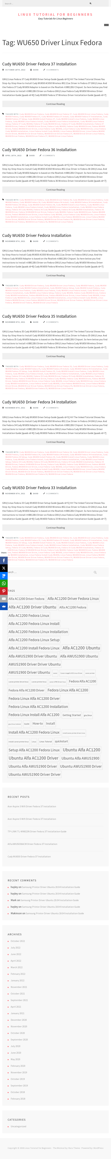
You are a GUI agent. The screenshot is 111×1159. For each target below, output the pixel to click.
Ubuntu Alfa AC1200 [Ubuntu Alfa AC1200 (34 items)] (81, 750)
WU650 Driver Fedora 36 (36, 222)
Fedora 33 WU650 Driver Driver (32, 550)
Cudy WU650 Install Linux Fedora (71, 119)
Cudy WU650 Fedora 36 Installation (86, 202)
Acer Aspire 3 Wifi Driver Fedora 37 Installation (32, 806)
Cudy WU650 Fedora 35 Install (55, 369)
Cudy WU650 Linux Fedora (43, 290)
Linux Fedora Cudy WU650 (50, 129)
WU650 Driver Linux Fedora (61, 136)
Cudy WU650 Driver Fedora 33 (58, 538)
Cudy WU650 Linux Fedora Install (28, 121)
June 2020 (16, 1052)
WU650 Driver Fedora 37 (36, 136)
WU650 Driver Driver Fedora (30, 133)
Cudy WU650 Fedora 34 (30, 454)
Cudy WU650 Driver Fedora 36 (58, 200)
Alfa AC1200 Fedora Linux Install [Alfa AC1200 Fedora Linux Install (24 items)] (34, 623)
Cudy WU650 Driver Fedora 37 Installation (39, 64)
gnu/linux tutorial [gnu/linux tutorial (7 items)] (15, 724)
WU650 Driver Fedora (15, 136)
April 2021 (16, 1006)
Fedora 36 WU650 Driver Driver (32, 212)
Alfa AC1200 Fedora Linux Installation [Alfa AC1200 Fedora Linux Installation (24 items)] (38, 631)
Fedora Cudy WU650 (56, 126)
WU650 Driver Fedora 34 (36, 474)
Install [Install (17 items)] (50, 723)
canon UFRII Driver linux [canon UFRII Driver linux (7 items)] (58, 682)
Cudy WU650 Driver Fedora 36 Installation (39, 149)
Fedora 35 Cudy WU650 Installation (78, 376)
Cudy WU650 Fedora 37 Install (55, 116)
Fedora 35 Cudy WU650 (22, 376)
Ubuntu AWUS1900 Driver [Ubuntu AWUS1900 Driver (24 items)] (81, 766)
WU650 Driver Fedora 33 (36, 560)
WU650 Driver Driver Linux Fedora (88, 133)
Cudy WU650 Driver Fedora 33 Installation (39, 487)
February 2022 (18, 973)
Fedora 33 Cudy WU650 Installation (78, 547)
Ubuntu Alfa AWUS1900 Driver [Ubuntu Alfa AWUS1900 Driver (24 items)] (33, 766)
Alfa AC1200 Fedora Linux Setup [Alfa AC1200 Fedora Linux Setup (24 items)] (34, 639)
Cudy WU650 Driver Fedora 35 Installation (39, 316)
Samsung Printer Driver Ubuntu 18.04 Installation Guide (51, 906)
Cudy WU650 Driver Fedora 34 (58, 452)
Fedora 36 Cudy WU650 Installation (78, 209)
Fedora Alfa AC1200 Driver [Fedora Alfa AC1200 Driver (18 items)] (26, 690)
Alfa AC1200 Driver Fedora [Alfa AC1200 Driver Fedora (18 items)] (26, 599)
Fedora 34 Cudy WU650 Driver (47, 462)
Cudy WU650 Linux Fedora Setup (39, 293)
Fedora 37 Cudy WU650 (22, 124)
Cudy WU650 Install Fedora (87, 288)
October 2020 (18, 1032)
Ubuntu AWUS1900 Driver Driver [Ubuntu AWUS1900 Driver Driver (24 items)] (35, 774)
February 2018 (18, 1098)
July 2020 (15, 1046)
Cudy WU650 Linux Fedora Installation (61, 121)
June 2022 (16, 954)
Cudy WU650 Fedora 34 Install (55, 454)
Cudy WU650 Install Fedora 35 (41, 371)
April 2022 (16, 960)
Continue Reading (55, 103)
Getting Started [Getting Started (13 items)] (72, 715)
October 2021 (18, 993)
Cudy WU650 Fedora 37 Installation (86, 116)
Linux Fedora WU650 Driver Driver (41, 300)
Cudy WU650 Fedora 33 (30, 540)
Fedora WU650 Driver (38, 295)
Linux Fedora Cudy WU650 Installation (48, 298)
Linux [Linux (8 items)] (34, 741)
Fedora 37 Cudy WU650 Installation (78, 124)
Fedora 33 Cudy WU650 (22, 547)
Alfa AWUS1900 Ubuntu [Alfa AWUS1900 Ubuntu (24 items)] (79, 656)
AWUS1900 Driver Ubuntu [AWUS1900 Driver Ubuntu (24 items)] (29, 672)
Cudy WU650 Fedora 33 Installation (86, 540)
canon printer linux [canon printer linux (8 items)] (39, 682)
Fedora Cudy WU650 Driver (79, 126)
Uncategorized (18, 1126)
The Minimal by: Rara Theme (66, 1148)
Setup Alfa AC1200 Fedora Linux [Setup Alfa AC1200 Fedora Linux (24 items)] (34, 750)
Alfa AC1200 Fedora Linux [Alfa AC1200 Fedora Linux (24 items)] (29, 615)
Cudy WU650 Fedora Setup (62, 288)
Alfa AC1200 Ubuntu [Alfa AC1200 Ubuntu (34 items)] (81, 648)
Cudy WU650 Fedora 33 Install (55, 540)
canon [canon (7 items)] (55, 673)
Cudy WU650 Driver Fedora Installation (36, 235)
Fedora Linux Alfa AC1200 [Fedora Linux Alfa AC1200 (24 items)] (68, 690)
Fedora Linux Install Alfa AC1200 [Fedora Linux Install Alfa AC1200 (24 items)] (34, 714)
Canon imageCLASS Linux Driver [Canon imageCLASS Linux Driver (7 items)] (71, 673)
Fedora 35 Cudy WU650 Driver (47, 376)
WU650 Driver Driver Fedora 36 (58, 219)
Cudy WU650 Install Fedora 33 (41, 543)
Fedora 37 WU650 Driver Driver (32, 126)
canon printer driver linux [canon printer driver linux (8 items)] (18, 682)
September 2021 (19, 1000)
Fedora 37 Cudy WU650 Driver (47, 124)
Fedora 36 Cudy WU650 (22, 209)
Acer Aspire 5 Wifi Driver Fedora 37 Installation (32, 818)
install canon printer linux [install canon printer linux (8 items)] (19, 741)
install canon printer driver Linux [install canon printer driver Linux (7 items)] (74, 733)
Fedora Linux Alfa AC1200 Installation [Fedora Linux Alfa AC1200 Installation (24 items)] (38, 706)
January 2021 (17, 1013)
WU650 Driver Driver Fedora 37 (58, 133)
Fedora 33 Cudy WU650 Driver (47, 547)
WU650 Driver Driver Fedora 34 (58, 471)
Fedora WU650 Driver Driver (24, 129)
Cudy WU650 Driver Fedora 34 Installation (39, 402)
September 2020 (19, 1039)
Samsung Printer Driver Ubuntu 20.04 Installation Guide (51, 887)
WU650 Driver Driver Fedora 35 (58, 386)
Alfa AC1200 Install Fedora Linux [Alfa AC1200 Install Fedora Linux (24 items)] (34, 648)
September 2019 (19, 1085)
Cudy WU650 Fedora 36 (30, 202)
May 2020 (15, 1059)
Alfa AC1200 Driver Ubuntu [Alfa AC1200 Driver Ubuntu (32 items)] (32, 607)
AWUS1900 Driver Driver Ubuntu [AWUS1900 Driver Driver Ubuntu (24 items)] (35, 664)
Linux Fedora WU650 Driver (72, 131)
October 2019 (18, 1078)
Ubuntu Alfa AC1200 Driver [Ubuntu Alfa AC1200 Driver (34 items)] (33, 758)
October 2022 (18, 940)
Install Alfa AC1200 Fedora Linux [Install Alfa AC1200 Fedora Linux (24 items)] (34, 732)
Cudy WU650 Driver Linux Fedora (88, 114)
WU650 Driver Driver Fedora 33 (58, 557)
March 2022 (17, 967)
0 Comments (53, 70)
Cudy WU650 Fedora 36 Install (55, 202)
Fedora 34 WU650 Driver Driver (32, 464)
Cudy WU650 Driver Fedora (31, 114)
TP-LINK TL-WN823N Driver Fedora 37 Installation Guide (37, 831)
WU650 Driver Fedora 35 (36, 388)
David (36, 70)
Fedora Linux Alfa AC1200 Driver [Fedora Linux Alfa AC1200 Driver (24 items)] (34, 698)
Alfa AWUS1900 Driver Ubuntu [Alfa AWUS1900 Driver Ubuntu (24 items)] (33, 656)
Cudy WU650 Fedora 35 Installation (86, 369)
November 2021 (19, 986)
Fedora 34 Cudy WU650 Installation (78, 462)
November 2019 (19, 1072)
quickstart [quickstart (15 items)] (61, 741)
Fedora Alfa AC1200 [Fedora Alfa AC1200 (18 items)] (82, 681)
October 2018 (18, 1092)
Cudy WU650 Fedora (85, 285)
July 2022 (15, 947)
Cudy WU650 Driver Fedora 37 (58, 114)
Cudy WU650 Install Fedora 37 (41, 119)
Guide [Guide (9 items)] (26, 724)
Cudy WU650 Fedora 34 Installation (86, 454)
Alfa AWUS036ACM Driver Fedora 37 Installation (32, 843)
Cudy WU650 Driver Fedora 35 (58, 366)
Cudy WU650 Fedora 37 (30, 116)
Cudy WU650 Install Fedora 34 (41, 457)
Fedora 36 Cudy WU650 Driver (47, 209)
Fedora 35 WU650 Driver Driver (32, 378)
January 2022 (17, 980)
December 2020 (19, 1019)
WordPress (98, 1148)
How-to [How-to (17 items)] (38, 723)
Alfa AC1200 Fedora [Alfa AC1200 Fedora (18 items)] (72, 607)
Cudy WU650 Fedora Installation (34, 288)
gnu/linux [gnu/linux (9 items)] (88, 715)
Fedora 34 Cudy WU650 (22, 462)
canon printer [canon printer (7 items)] (90, 673)
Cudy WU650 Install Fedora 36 (41, 205)
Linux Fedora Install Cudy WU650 (44, 131)
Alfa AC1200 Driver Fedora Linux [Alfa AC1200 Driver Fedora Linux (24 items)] (73, 598)
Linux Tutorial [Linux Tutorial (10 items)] (45, 741)
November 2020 (19, 1026)
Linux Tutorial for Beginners (55, 14)
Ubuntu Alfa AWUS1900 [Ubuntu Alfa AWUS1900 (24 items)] (80, 758)
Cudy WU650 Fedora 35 (30, 369)
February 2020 (18, 1065)
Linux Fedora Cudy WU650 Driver (78, 129)
